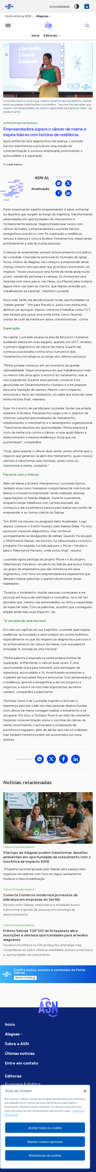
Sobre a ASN (17, 1043)
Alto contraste (76, 6)
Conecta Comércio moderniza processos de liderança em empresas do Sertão (40, 897)
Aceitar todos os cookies (45, 1128)
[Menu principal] (8, 25)
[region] (45, 1127)
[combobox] (44, 16)
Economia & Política (22, 1084)
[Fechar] (85, 1091)
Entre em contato (21, 1063)
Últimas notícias (20, 1053)
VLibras (86, 6)
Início (36, 35)
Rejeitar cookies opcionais (45, 1142)
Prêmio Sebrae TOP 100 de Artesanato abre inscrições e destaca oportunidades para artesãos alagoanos (45, 935)
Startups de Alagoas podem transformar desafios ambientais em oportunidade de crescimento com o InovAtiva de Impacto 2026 (47, 857)
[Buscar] (87, 25)
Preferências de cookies (45, 1155)
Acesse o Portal (23, 977)
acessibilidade (60, 6)
